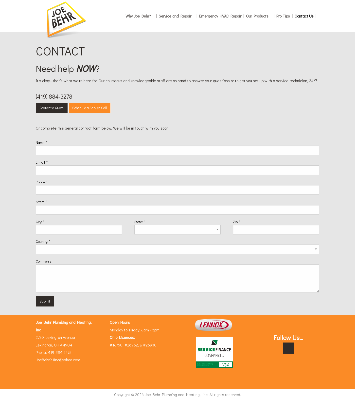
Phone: (42, 182)
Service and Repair (178, 16)
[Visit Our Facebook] (288, 348)
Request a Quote (51, 107)
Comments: (44, 261)
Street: (41, 201)
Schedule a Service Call (89, 107)
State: (139, 221)
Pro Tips (284, 16)
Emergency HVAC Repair (221, 16)
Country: (43, 241)
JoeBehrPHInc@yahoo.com (58, 359)
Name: (41, 142)
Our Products (260, 16)
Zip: (236, 221)
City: (40, 221)
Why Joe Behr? (141, 16)
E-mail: (42, 162)
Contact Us (305, 16)
